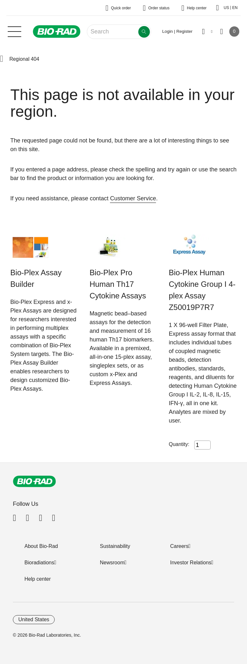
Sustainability (115, 546)
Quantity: (179, 444)
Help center (37, 579)
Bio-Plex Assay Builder (36, 278)
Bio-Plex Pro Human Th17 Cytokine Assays (117, 284)
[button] (1, 59)
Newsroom (112, 562)
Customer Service (133, 198)
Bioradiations (39, 562)
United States (33, 619)
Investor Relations (190, 562)
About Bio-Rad (41, 546)
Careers (179, 546)
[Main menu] (14, 30)
